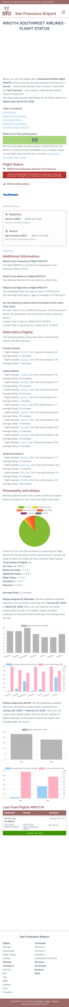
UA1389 (24, 382)
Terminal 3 (40, 954)
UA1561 (24, 397)
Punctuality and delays (14, 123)
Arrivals (7, 947)
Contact (47, 1001)
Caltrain (7, 984)
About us (55, 1001)
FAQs (37, 973)
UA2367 (24, 419)
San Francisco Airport (35, 14)
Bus (4, 973)
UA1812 (24, 404)
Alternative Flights (12, 119)
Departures (9, 950)
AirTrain (7, 969)
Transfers (7, 992)
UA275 (24, 442)
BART (5, 980)
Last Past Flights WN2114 (16, 127)
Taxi (5, 977)
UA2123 (24, 412)
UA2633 (24, 435)
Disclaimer (38, 1001)
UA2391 (24, 427)
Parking (7, 962)
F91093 (24, 352)
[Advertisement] (34, 55)
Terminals (40, 943)
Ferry (5, 988)
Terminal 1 (40, 947)
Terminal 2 (40, 950)
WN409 (24, 480)
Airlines (6, 958)
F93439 (24, 359)
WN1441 (24, 457)
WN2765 (25, 472)
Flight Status (9, 112)
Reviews (39, 969)
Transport (8, 965)
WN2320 (25, 465)
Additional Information (14, 116)
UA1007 (24, 374)
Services (39, 962)
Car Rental (40, 965)
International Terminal (46, 958)
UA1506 (24, 389)
